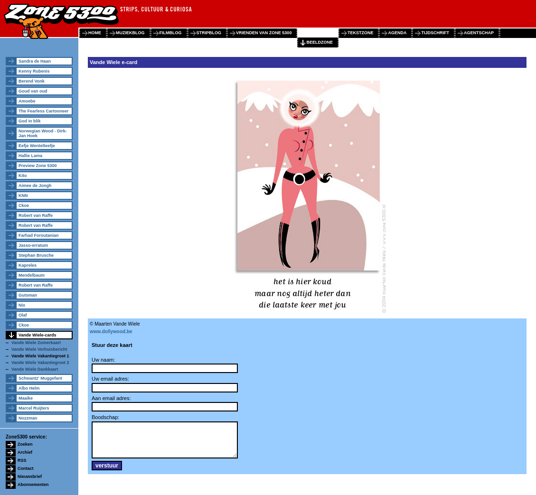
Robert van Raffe (36, 215)
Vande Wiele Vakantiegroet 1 (40, 356)
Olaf (23, 315)
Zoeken (25, 444)
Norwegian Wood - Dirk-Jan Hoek (43, 133)
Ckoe (24, 205)
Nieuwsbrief (30, 476)
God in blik (30, 121)
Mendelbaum (32, 275)
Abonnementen (33, 484)
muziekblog (130, 32)
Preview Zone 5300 (38, 165)
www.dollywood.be (111, 331)
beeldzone (319, 42)
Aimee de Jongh (35, 185)
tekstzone (361, 32)
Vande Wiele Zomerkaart (36, 342)
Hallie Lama (30, 155)
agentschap (479, 32)
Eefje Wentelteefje (37, 145)
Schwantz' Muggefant (40, 378)
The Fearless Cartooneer (44, 111)
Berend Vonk (32, 81)
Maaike (26, 398)
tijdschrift (435, 32)
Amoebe (27, 101)
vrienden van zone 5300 (264, 32)
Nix (22, 305)
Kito (23, 175)
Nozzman (28, 418)
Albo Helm (29, 388)
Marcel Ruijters (34, 408)
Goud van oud (33, 91)
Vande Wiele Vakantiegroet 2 (40, 362)
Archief (25, 452)
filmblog (171, 32)
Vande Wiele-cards (37, 335)
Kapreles (28, 265)
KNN (23, 195)
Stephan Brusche (36, 255)
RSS (22, 460)
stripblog (209, 32)
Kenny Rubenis (34, 71)
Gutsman (28, 295)
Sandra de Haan (35, 61)
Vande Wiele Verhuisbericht (39, 349)
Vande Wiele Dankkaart (34, 369)
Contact (26, 468)
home (94, 32)
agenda (397, 32)
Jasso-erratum (33, 245)
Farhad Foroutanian (39, 235)
